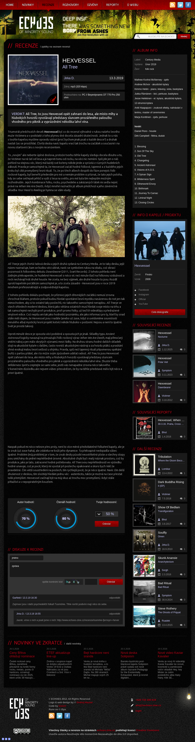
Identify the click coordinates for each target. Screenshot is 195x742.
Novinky (28, 5)
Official (142, 299)
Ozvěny (92, 5)
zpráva (66, 569)
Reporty (112, 5)
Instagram (144, 294)
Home (10, 5)
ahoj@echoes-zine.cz (148, 705)
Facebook (144, 290)
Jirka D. (69, 78)
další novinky (73, 643)
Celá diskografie (160, 312)
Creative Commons (147, 730)
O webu (132, 5)
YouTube (143, 304)
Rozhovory (71, 5)
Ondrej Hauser (85, 702)
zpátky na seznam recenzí (56, 46)
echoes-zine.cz (106, 730)
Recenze (48, 5)
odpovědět (114, 597)
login (139, 710)
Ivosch (62, 706)
